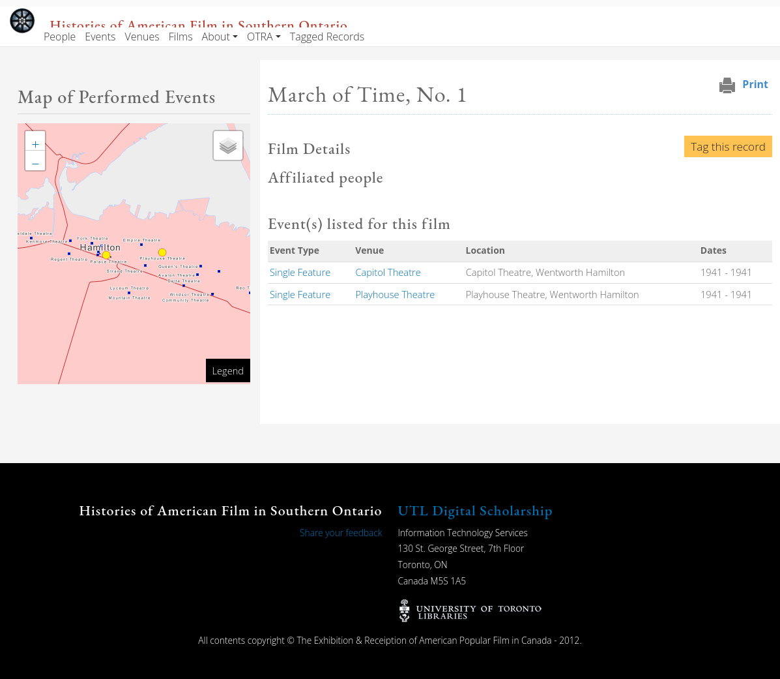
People (60, 36)
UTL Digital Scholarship (475, 510)
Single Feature (300, 272)
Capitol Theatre (387, 272)
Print (755, 84)
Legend (228, 370)
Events (100, 36)
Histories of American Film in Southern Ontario (198, 25)
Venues (142, 36)
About (216, 36)
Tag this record (728, 146)
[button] (35, 141)
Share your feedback (341, 532)
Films (181, 36)
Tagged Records (327, 36)
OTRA (260, 36)
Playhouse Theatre (395, 294)
